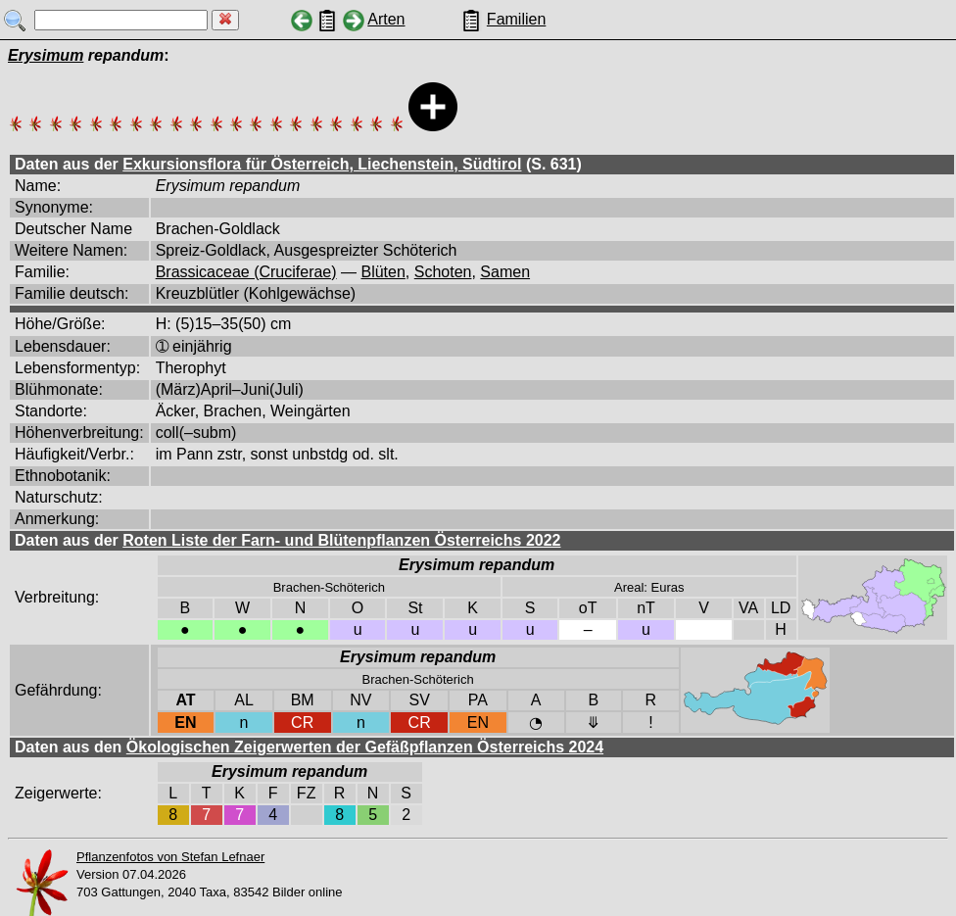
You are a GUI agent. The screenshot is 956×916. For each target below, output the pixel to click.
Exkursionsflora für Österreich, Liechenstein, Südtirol (321, 164)
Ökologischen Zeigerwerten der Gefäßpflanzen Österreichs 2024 (364, 747)
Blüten (382, 272)
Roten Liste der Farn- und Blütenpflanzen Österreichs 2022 (341, 540)
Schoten (443, 272)
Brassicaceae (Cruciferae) (246, 272)
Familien (516, 19)
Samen (505, 272)
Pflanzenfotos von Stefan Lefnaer (170, 856)
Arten (386, 19)
